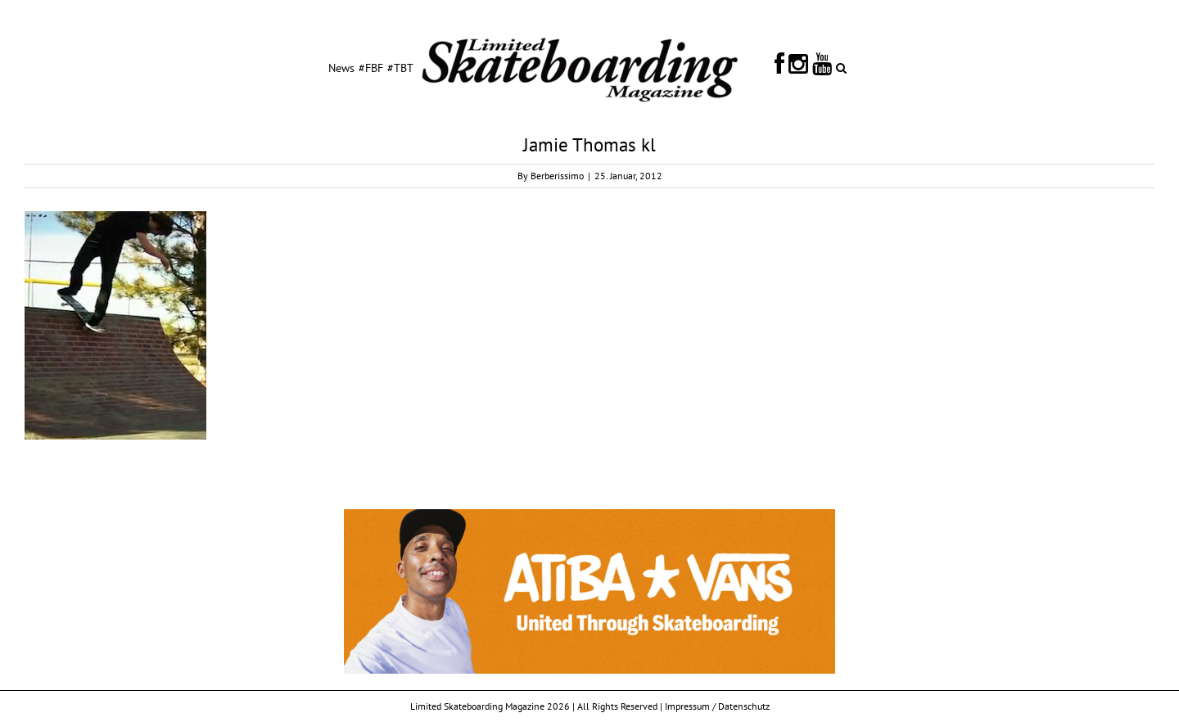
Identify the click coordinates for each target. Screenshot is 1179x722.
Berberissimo (557, 175)
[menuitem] (341, 67)
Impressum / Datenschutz (717, 706)
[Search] (841, 67)
